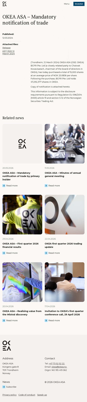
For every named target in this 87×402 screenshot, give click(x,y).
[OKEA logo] (4, 3)
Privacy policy (9, 395)
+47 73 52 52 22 (57, 363)
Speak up (42, 395)
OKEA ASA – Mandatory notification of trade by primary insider (21, 176)
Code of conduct (26, 395)
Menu (66, 4)
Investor (79, 4)
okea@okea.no (59, 367)
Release (6, 48)
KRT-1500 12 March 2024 (8, 52)
